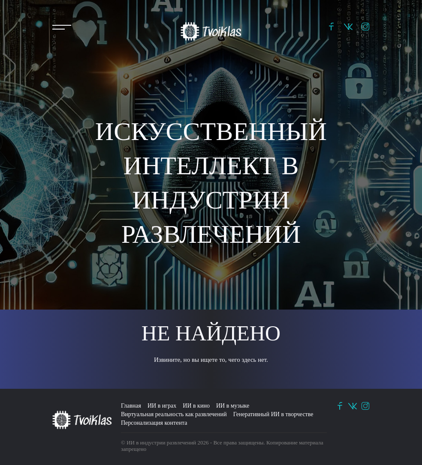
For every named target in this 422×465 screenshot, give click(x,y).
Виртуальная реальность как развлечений (174, 414)
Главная (131, 405)
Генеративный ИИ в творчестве (273, 414)
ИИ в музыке (232, 405)
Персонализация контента (154, 423)
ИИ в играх (162, 405)
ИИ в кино (196, 405)
